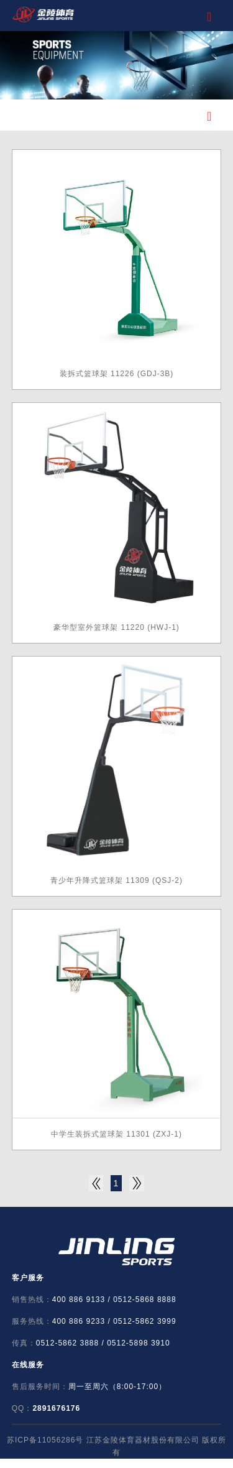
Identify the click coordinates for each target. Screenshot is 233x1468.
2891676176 (56, 1408)
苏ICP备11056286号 (45, 1440)
